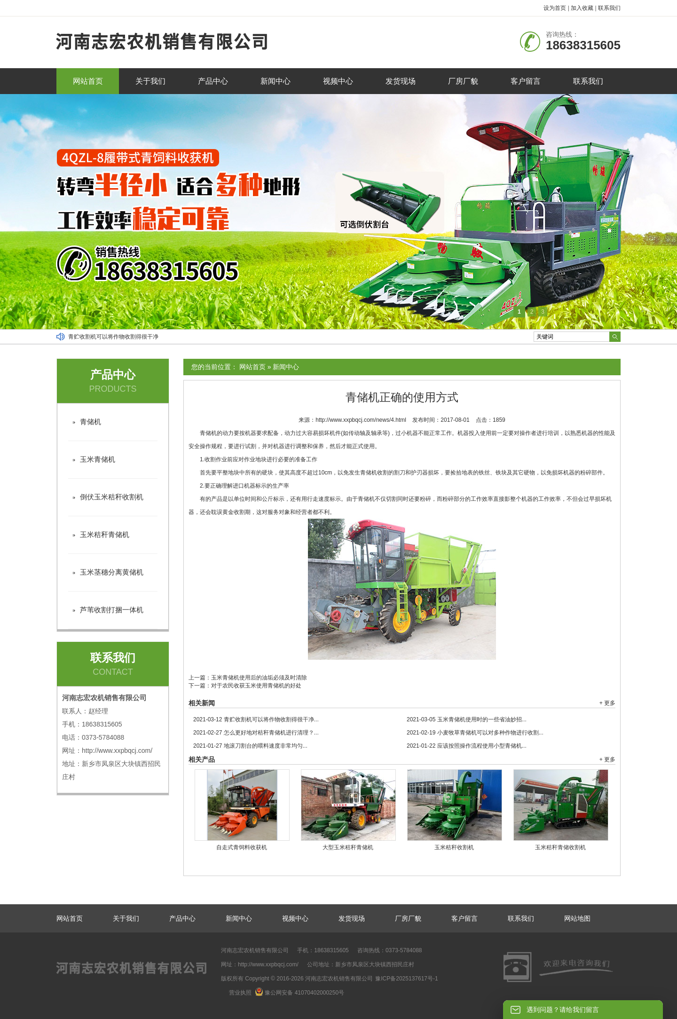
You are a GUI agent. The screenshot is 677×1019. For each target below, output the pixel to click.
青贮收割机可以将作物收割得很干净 (113, 336)
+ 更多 (607, 703)
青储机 (90, 422)
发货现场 (401, 81)
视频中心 (338, 81)
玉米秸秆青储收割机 (560, 847)
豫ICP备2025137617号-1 (406, 978)
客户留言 (526, 81)
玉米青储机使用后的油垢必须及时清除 (259, 677)
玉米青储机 (97, 459)
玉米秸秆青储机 (104, 534)
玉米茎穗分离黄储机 (111, 572)
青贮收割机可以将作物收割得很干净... (256, 719)
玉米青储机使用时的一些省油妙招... (467, 719)
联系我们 (609, 8)
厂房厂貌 (463, 81)
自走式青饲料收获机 (241, 847)
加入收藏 (582, 8)
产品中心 (213, 81)
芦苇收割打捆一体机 (111, 610)
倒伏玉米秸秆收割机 (111, 497)
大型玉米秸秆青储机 (348, 847)
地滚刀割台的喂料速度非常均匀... (250, 746)
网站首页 (88, 81)
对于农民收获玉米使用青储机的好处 (256, 685)
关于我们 (150, 81)
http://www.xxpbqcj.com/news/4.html (360, 420)
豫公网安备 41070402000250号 (299, 992)
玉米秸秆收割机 (454, 847)
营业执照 (240, 992)
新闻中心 (275, 81)
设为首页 (554, 8)
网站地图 (577, 918)
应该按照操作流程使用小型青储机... (467, 746)
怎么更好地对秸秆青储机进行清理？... (256, 732)
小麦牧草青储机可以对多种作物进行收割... (475, 732)
